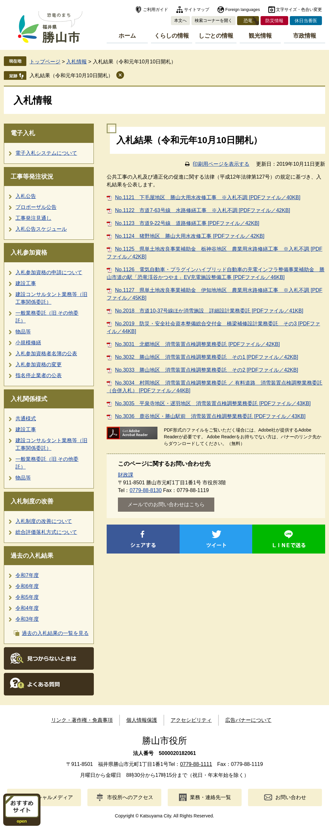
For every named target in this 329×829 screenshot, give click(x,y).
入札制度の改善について (43, 521)
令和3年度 (27, 619)
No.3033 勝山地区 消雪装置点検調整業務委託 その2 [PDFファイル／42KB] (206, 370)
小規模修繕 (28, 342)
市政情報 (304, 36)
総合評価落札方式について (46, 532)
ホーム (127, 36)
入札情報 (76, 61)
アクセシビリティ (191, 720)
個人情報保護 (141, 720)
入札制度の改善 (32, 501)
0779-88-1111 (196, 764)
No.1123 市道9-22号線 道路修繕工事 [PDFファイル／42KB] (187, 223)
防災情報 (274, 20)
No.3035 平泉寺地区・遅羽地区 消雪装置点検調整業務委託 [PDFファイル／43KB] (213, 403)
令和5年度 (27, 597)
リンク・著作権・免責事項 (82, 720)
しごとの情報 (216, 36)
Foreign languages (242, 9)
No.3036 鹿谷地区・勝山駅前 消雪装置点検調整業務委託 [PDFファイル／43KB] (210, 416)
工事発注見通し (33, 218)
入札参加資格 (29, 252)
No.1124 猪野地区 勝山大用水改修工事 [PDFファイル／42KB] (189, 236)
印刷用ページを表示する (221, 164)
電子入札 (23, 133)
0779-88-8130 (145, 490)
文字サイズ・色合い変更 (299, 9)
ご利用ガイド (155, 9)
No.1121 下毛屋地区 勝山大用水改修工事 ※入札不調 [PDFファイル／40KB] (207, 197)
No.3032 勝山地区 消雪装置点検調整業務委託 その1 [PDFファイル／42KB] (206, 357)
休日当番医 (306, 20)
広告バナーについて (248, 720)
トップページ (45, 61)
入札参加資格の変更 (38, 364)
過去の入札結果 (32, 555)
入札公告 (25, 196)
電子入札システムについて (46, 153)
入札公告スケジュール (41, 229)
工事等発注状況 (32, 176)
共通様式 (25, 418)
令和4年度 (27, 608)
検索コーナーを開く (213, 20)
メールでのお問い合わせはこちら (166, 504)
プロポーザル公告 (36, 207)
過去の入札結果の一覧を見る (55, 633)
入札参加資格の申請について (48, 272)
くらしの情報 (171, 36)
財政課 (125, 475)
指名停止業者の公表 (38, 375)
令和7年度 (27, 575)
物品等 (23, 331)
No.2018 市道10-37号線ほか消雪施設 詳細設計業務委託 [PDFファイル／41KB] (209, 310)
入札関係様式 (29, 399)
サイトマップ (196, 9)
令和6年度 (27, 586)
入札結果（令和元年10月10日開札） (71, 75)
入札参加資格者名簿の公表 (46, 353)
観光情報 (260, 36)
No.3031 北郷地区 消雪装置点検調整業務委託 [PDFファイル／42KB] (197, 344)
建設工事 (25, 283)
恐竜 (248, 20)
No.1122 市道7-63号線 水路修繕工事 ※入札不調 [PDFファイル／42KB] (202, 210)
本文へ (180, 20)
